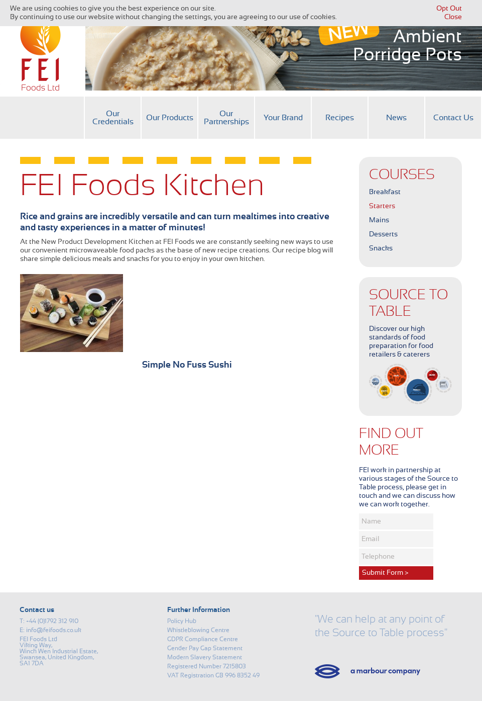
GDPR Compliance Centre (202, 639)
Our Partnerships (226, 118)
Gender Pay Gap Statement (205, 648)
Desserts (383, 234)
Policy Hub (181, 621)
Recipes (339, 118)
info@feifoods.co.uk (53, 630)
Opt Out (449, 8)
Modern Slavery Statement (204, 657)
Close (453, 17)
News (396, 118)
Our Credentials (113, 118)
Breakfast (385, 192)
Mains (379, 220)
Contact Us (453, 118)
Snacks (381, 248)
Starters (382, 206)
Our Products (169, 118)
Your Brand (283, 118)
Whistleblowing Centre (198, 630)
